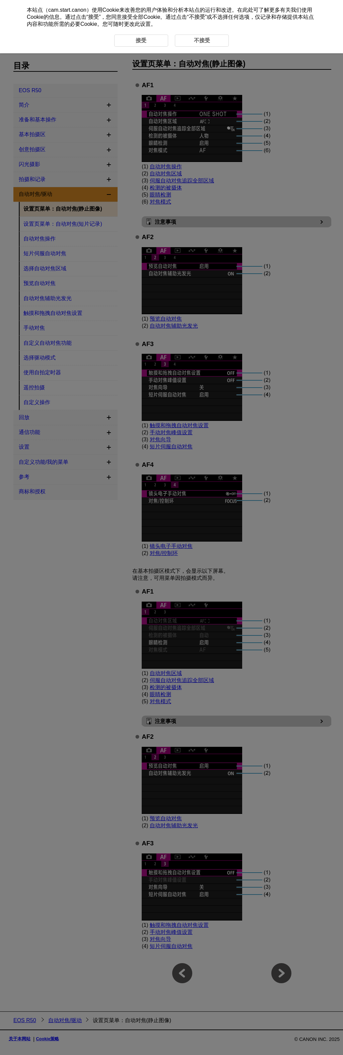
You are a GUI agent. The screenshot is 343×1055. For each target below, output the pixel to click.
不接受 (197, 17)
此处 (248, 10)
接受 (93, 17)
